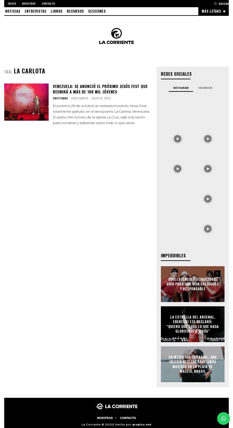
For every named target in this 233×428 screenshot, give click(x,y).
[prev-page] (210, 273)
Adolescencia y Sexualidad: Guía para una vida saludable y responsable (193, 284)
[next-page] (217, 273)
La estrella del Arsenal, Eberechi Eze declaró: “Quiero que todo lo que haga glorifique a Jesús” (193, 324)
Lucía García (79, 98)
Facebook (205, 88)
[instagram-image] (177, 108)
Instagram (181, 88)
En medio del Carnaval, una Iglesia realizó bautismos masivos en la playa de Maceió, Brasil (193, 364)
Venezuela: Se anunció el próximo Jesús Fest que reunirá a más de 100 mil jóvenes (100, 88)
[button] (221, 3)
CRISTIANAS (60, 98)
